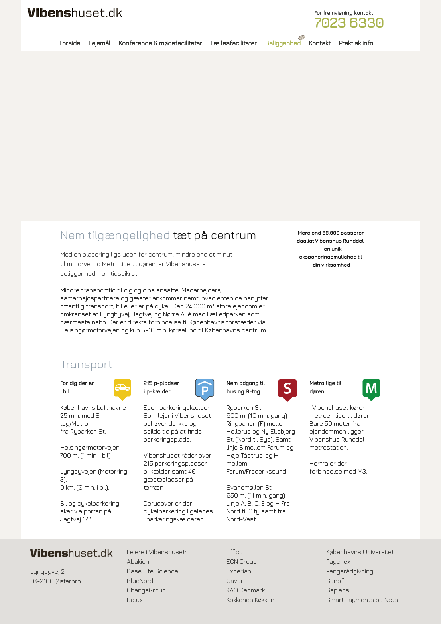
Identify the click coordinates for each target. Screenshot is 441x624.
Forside (69, 43)
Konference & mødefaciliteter (160, 43)
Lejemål (99, 43)
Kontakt (320, 43)
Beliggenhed (283, 43)
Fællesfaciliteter (234, 43)
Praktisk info (356, 43)
